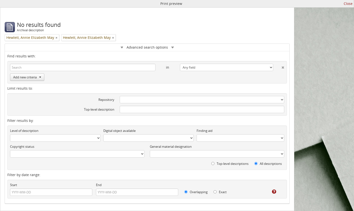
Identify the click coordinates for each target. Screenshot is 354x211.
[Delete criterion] (278, 66)
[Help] (270, 191)
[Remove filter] (57, 37)
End (99, 185)
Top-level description (99, 109)
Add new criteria (27, 77)
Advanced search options (147, 47)
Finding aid (204, 130)
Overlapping (196, 192)
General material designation (171, 146)
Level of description (24, 130)
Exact (220, 192)
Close (348, 3)
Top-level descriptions (229, 163)
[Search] (82, 67)
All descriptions (268, 163)
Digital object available (119, 130)
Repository (106, 99)
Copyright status (22, 146)
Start (13, 185)
